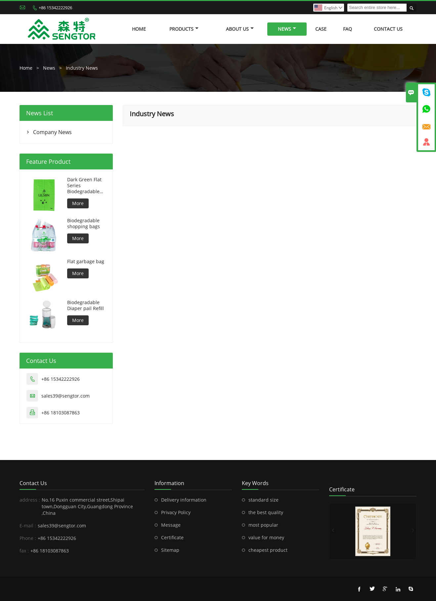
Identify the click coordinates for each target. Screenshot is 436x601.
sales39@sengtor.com (65, 396)
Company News (52, 132)
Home (139, 29)
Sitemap (170, 550)
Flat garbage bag (85, 262)
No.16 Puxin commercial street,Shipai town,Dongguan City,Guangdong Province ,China (87, 506)
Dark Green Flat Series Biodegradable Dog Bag (84, 185)
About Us (240, 29)
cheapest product (267, 550)
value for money (266, 537)
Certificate (172, 537)
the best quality (265, 512)
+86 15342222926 (55, 8)
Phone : (28, 538)
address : (30, 500)
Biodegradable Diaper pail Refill (85, 305)
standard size (263, 500)
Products (183, 29)
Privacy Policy (176, 512)
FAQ (347, 29)
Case (321, 29)
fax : (24, 551)
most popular (263, 525)
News (287, 29)
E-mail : (28, 525)
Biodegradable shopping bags (83, 224)
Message (171, 525)
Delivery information (183, 500)
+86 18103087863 (60, 412)
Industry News (82, 68)
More (78, 203)
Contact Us (388, 29)
